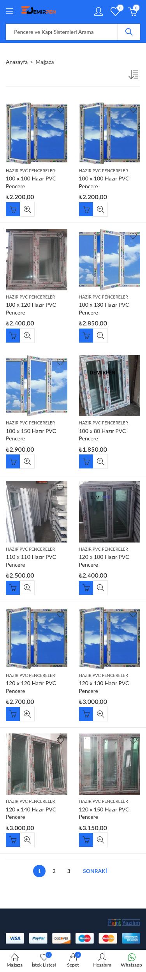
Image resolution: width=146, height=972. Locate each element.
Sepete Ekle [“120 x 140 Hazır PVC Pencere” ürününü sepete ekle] (13, 840)
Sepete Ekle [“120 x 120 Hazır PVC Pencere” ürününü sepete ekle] (13, 714)
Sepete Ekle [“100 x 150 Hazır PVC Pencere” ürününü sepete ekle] (13, 461)
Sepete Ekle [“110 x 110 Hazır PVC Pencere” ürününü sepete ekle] (13, 588)
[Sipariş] (134, 76)
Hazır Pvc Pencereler (30, 170)
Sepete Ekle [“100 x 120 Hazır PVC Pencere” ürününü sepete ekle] (13, 336)
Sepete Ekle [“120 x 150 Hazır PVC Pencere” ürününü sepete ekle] (86, 840)
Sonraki (95, 871)
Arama (129, 32)
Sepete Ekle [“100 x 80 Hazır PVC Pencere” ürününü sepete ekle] (86, 461)
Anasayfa (17, 61)
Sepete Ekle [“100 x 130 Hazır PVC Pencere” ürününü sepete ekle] (86, 336)
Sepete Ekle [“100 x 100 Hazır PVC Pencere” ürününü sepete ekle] (13, 209)
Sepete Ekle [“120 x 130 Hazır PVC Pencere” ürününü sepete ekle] (86, 714)
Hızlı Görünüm (27, 209)
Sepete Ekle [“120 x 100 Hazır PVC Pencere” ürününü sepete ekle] (86, 588)
